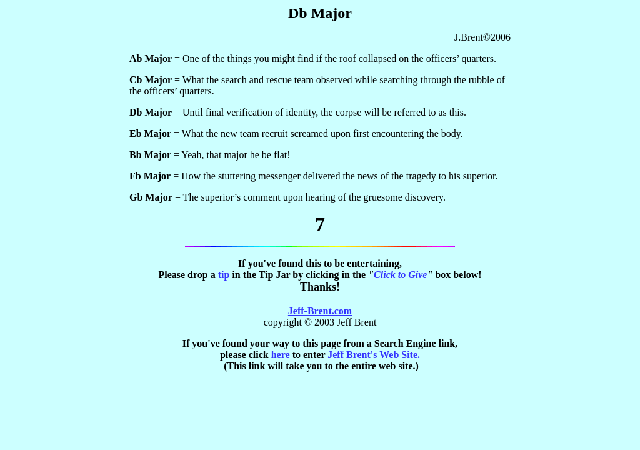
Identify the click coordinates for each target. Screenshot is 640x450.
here (280, 354)
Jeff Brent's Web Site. (374, 354)
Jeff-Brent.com (320, 311)
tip (224, 274)
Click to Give (400, 274)
